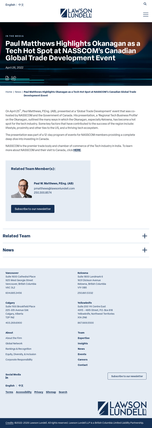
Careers (83, 359)
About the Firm (14, 338)
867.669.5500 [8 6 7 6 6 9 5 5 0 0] (86, 322)
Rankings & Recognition (18, 348)
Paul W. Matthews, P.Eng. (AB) (54, 183)
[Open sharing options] (13, 78)
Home (9, 91)
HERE (77, 150)
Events (82, 354)
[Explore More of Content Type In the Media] (15, 36)
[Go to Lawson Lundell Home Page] (76, 13)
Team (81, 332)
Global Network (14, 343)
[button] (145, 4)
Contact (83, 365)
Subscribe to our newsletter (33, 209)
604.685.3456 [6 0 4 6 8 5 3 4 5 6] (14, 292)
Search (63, 392)
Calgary (10, 303)
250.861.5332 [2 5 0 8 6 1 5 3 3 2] (85, 292)
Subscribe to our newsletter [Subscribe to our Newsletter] (127, 376)
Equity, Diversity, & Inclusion (21, 354)
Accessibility (24, 392)
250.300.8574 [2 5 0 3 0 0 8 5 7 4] (43, 192)
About (9, 332)
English (10, 5)
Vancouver (12, 273)
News (18, 91)
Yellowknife (85, 303)
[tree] (76, 243)
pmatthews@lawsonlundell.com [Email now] (54, 188)
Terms (9, 392)
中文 (21, 5)
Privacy (38, 392)
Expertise (84, 338)
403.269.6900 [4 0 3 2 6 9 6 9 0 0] (14, 322)
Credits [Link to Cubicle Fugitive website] (10, 422)
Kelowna (83, 273)
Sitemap (51, 392)
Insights (83, 343)
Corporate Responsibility (19, 359)
